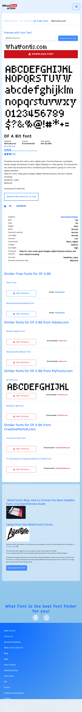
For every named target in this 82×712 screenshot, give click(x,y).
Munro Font (11, 283)
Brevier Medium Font (15, 331)
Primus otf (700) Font (15, 438)
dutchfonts (21, 206)
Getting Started (11, 670)
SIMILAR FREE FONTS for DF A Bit (21, 197)
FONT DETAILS (21, 293)
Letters (7, 699)
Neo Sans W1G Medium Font (18, 352)
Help (6, 659)
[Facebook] (35, 618)
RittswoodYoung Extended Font (20, 303)
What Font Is (19, 607)
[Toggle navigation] (76, 7)
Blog (6, 653)
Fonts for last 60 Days (14, 693)
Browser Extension (12, 642)
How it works (10, 665)
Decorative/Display (69, 217)
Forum (7, 687)
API (5, 682)
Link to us (8, 636)
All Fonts (25, 21)
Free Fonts (8, 676)
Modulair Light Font (15, 406)
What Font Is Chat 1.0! (13, 648)
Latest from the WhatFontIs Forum (29, 524)
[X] (46, 618)
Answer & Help (12, 546)
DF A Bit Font (12, 380)
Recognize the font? (16, 568)
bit (10, 206)
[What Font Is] (9, 6)
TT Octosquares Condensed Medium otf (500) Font (28, 459)
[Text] (30, 38)
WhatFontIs (10, 21)
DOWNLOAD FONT (41, 54)
